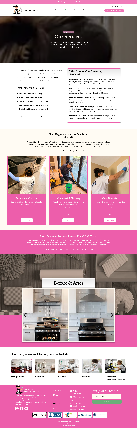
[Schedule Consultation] (114, 10)
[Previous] (25, 315)
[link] (26, 198)
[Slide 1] (66, 339)
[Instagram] (17, 408)
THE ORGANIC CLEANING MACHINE (30, 10)
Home (55, 395)
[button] (27, 220)
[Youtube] (26, 408)
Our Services (58, 404)
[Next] (112, 315)
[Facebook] (21, 408)
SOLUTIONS (57, 391)
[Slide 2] (68, 339)
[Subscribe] (107, 402)
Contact (56, 408)
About (55, 399)
